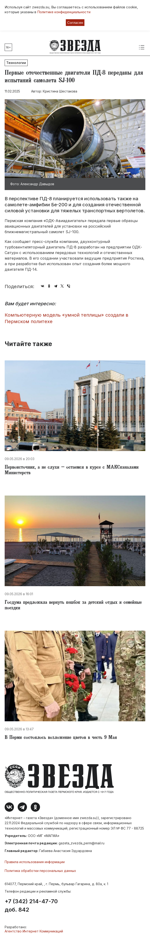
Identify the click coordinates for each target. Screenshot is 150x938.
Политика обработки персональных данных (40, 871)
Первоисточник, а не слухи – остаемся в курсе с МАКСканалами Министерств (72, 470)
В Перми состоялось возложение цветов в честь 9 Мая (61, 738)
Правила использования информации (35, 862)
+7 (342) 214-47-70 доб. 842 (31, 905)
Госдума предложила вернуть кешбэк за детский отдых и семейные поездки (73, 605)
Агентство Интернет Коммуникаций (34, 931)
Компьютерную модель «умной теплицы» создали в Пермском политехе (66, 318)
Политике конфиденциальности (63, 12)
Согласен (75, 22)
